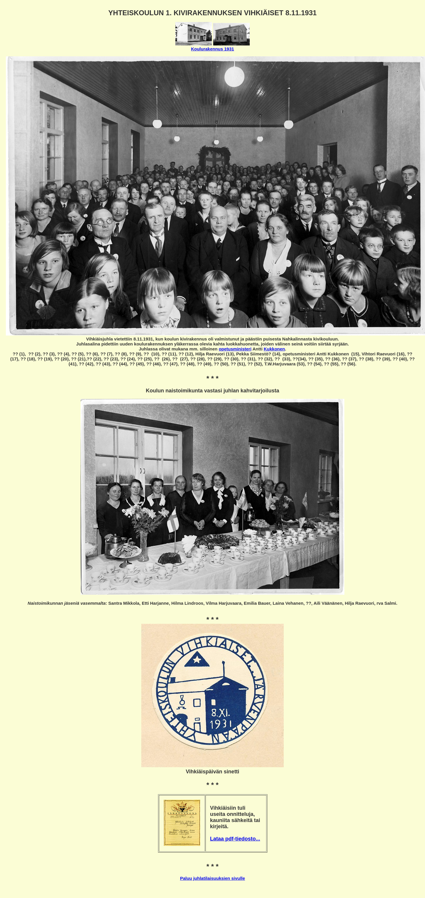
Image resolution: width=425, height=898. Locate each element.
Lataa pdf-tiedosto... (235, 839)
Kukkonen (274, 348)
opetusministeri (235, 348)
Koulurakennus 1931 (212, 48)
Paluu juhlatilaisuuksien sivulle (212, 878)
